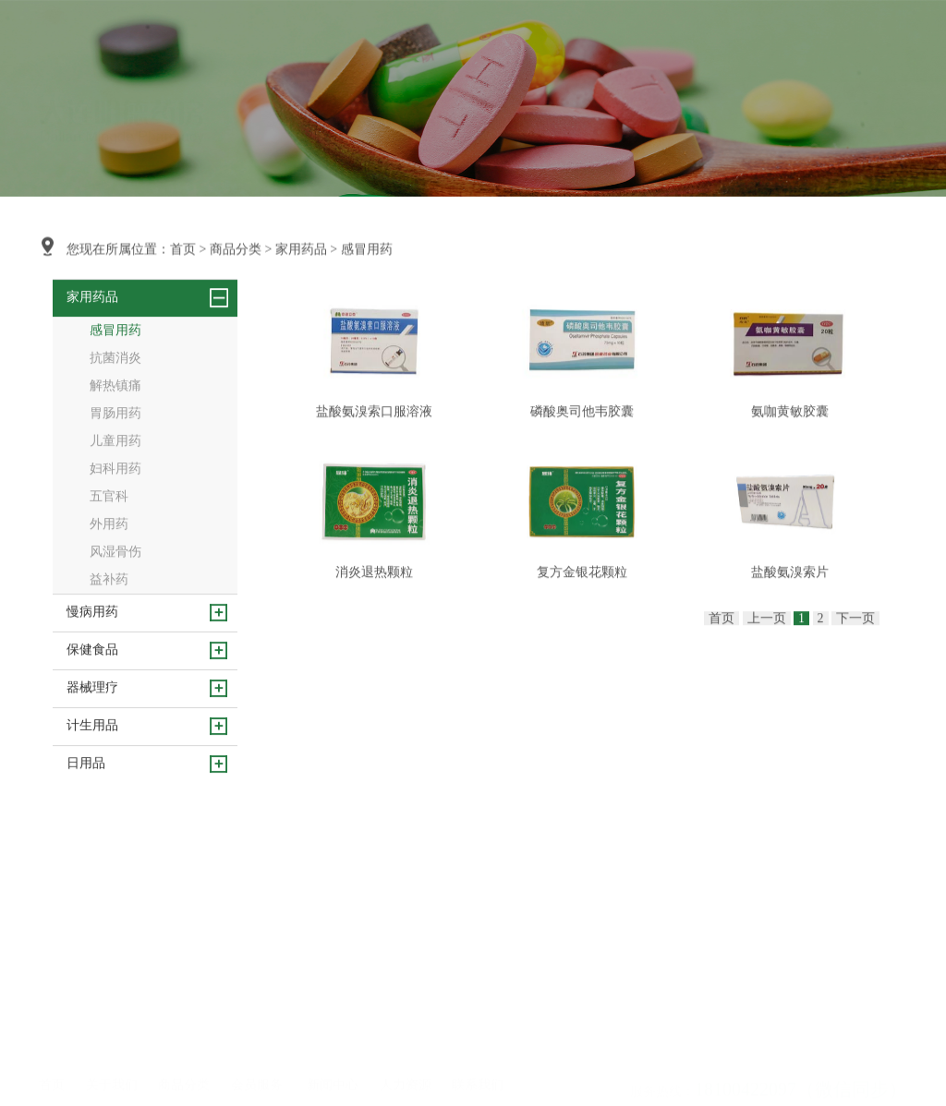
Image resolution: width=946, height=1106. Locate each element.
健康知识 (329, 1030)
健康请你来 (258, 980)
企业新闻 (329, 980)
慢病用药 (180, 1005)
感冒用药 (367, 251)
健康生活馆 (258, 1005)
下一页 (855, 656)
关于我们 (365, 45)
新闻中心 (559, 45)
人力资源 (623, 45)
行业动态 (329, 1005)
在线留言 (474, 1005)
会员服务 (494, 45)
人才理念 (402, 980)
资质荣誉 (108, 1030)
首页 (313, 45)
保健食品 (180, 1030)
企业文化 (108, 1005)
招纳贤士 (402, 1005)
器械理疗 (180, 1055)
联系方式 (474, 980)
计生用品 (180, 1081)
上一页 (766, 656)
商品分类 (429, 45)
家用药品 (301, 251)
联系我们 (688, 45)
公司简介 (108, 980)
